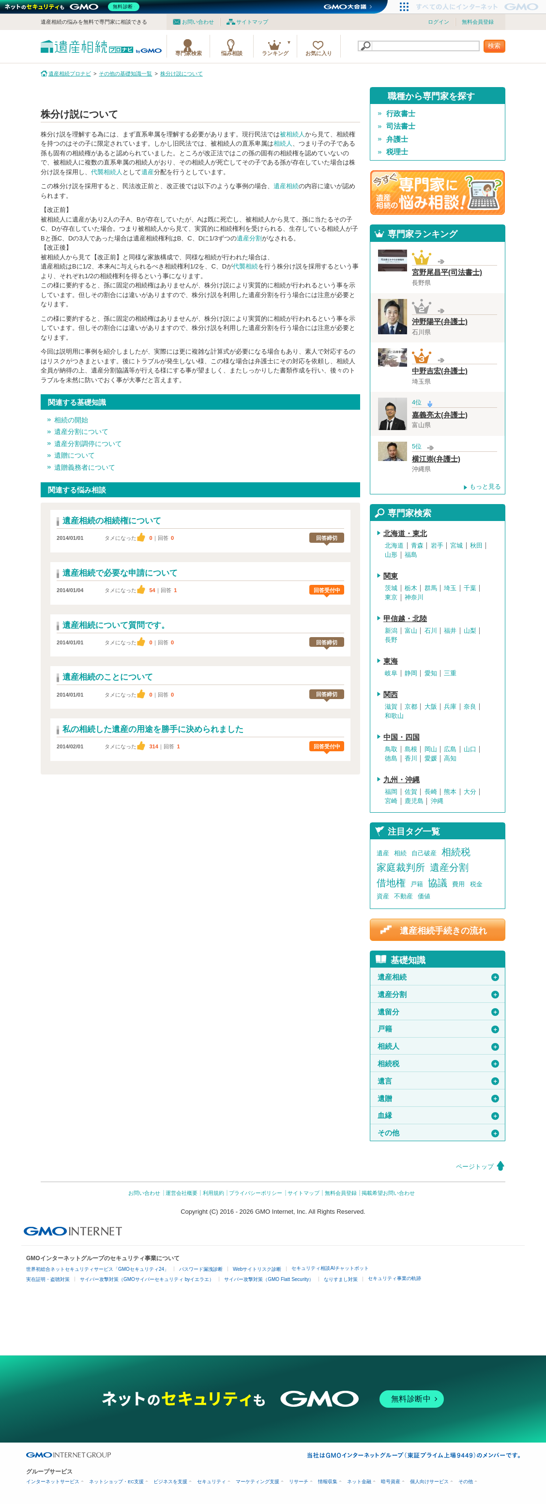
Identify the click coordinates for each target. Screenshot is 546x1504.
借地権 (391, 883)
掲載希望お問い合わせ (388, 1193)
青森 (417, 545)
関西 (390, 695)
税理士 (397, 152)
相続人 (282, 143)
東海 (390, 661)
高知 (450, 758)
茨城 (391, 588)
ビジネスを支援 (170, 1481)
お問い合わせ (198, 22)
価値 (424, 896)
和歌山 (394, 716)
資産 (383, 896)
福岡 (391, 792)
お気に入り (318, 53)
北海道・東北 (405, 533)
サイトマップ (252, 22)
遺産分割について (81, 431)
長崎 (431, 792)
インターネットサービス (52, 1481)
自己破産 (424, 853)
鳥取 (391, 749)
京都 (411, 706)
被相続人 (292, 134)
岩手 (437, 545)
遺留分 (438, 1012)
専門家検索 (188, 53)
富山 (411, 630)
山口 (470, 749)
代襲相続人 (106, 172)
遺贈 (438, 1098)
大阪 (431, 706)
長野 (391, 640)
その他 (438, 1133)
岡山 (431, 749)
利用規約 (213, 1193)
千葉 (470, 588)
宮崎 (391, 801)
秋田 (476, 545)
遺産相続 (286, 186)
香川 (411, 758)
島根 (411, 749)
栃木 (411, 588)
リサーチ (298, 1481)
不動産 (403, 896)
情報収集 (327, 1481)
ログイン (438, 22)
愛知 (431, 673)
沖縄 (437, 801)
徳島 (391, 758)
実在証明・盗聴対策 (48, 1279)
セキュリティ (211, 1481)
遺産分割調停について (88, 443)
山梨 (470, 630)
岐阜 (391, 673)
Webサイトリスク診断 (257, 1269)
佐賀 (411, 792)
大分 (470, 792)
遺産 (147, 172)
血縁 (438, 1115)
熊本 (450, 792)
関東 (390, 576)
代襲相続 (245, 266)
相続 (400, 853)
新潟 (391, 630)
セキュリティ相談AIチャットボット (329, 1268)
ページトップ (475, 1166)
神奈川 (414, 597)
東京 (391, 597)
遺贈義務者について (84, 467)
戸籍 (416, 884)
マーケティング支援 (257, 1481)
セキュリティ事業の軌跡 (394, 1278)
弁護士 (397, 139)
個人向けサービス (429, 1481)
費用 (458, 884)
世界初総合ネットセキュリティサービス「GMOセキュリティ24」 (97, 1269)
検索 (494, 45)
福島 (411, 554)
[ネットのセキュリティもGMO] (74, 7)
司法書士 (400, 126)
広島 (450, 749)
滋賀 (391, 706)
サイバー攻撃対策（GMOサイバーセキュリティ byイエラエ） (147, 1279)
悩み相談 (232, 53)
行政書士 (400, 114)
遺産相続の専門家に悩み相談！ (437, 192)
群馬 (431, 588)
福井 (450, 630)
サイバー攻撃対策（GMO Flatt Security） (269, 1279)
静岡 (411, 673)
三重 (450, 673)
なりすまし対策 (341, 1279)
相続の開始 (71, 420)
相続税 (455, 852)
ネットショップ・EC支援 (116, 1481)
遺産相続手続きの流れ (443, 930)
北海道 (394, 545)
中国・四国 (401, 737)
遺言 (438, 1081)
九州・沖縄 (401, 780)
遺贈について (74, 455)
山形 (391, 554)
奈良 (470, 706)
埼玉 (450, 588)
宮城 (456, 545)
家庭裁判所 (401, 867)
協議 (437, 883)
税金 (476, 884)
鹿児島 (414, 801)
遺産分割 (249, 238)
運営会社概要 (181, 1193)
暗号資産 (390, 1481)
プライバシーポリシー (255, 1193)
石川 (431, 630)
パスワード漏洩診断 (201, 1269)
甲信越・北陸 (405, 619)
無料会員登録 (478, 22)
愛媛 (431, 758)
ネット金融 (359, 1481)
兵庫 (450, 706)
